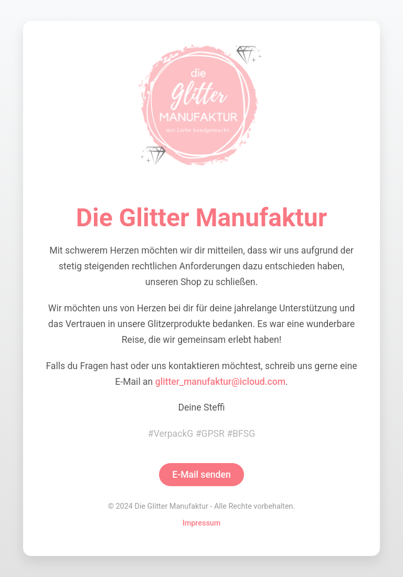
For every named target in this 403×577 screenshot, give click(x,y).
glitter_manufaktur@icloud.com (220, 381)
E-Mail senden (201, 474)
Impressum (202, 523)
